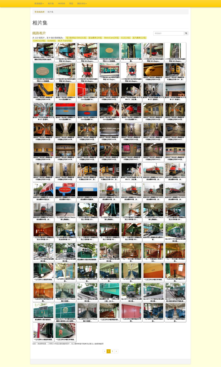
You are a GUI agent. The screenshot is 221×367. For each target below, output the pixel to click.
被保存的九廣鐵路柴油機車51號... (153, 238)
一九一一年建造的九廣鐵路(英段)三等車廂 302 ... (109, 238)
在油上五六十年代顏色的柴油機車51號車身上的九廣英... (65, 320)
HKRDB (61, 3)
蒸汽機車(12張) (139, 38)
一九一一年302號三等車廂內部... (131, 260)
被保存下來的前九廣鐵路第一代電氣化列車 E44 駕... (131, 138)
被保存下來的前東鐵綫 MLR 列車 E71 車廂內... (175, 98)
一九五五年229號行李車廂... (153, 279)
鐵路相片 (39, 33)
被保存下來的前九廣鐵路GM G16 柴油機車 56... (65, 98)
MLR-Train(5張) (65, 41)
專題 (71, 3)
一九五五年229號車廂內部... (109, 319)
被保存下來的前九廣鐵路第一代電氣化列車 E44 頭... (87, 158)
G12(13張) (125, 38)
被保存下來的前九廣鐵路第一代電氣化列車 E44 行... (175, 138)
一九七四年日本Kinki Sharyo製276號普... (65, 300)
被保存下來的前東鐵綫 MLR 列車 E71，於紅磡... (131, 98)
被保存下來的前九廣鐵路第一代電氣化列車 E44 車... (43, 98)
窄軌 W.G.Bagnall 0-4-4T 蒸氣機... (131, 60)
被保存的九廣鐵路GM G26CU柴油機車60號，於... (153, 178)
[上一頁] (105, 351)
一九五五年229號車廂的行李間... (175, 280)
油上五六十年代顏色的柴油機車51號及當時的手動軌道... (175, 300)
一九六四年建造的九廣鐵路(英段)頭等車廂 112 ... (65, 238)
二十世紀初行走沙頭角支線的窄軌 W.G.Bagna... (65, 60)
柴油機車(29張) (95, 38)
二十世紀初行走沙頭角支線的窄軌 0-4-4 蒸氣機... (109, 60)
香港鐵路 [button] (39, 3)
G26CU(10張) (39, 41)
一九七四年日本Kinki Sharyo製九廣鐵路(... (65, 218)
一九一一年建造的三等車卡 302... (153, 260)
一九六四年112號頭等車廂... (43, 279)
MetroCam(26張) (111, 38)
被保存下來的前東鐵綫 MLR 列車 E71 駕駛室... (153, 98)
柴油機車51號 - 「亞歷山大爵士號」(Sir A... (109, 300)
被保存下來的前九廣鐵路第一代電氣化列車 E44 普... (153, 78)
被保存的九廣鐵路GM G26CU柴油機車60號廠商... (87, 198)
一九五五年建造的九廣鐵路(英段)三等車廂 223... (87, 218)
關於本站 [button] (82, 3)
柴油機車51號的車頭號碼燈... (87, 259)
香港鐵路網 (39, 12)
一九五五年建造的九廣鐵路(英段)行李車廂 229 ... (175, 218)
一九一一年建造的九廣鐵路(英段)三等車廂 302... (131, 238)
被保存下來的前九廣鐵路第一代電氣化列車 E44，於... (175, 78)
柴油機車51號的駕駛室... (43, 319)
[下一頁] (116, 351)
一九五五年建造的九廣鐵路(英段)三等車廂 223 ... (131, 218)
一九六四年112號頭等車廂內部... (65, 280)
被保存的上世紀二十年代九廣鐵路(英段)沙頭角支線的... (43, 58)
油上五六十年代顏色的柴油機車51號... (175, 240)
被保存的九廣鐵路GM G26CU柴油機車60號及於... (43, 198)
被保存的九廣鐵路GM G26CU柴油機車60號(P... (65, 198)
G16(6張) (51, 41)
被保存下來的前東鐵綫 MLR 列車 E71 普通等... (43, 118)
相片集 (51, 3)
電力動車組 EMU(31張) (76, 38)
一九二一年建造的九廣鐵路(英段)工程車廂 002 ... (87, 238)
